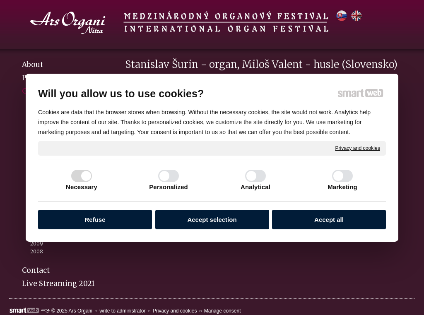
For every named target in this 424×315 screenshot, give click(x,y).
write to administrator (122, 311)
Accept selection (211, 219)
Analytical (255, 186)
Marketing (342, 186)
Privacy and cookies (357, 148)
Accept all (329, 219)
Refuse (94, 219)
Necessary (81, 186)
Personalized (168, 186)
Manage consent (222, 311)
